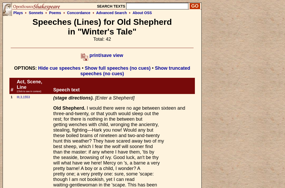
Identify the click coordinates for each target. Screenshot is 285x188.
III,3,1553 (23, 97)
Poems (55, 13)
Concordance (78, 13)
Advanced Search (111, 13)
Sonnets (36, 13)
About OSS (142, 13)
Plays (18, 13)
